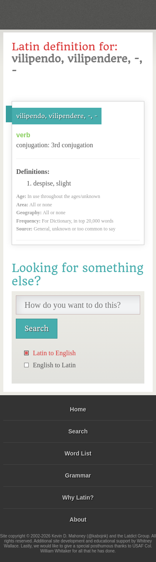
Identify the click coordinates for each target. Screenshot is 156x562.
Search (78, 431)
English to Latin (54, 365)
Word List (77, 453)
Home (78, 409)
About (77, 519)
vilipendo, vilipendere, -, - (56, 116)
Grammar (78, 475)
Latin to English (54, 353)
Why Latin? (78, 497)
